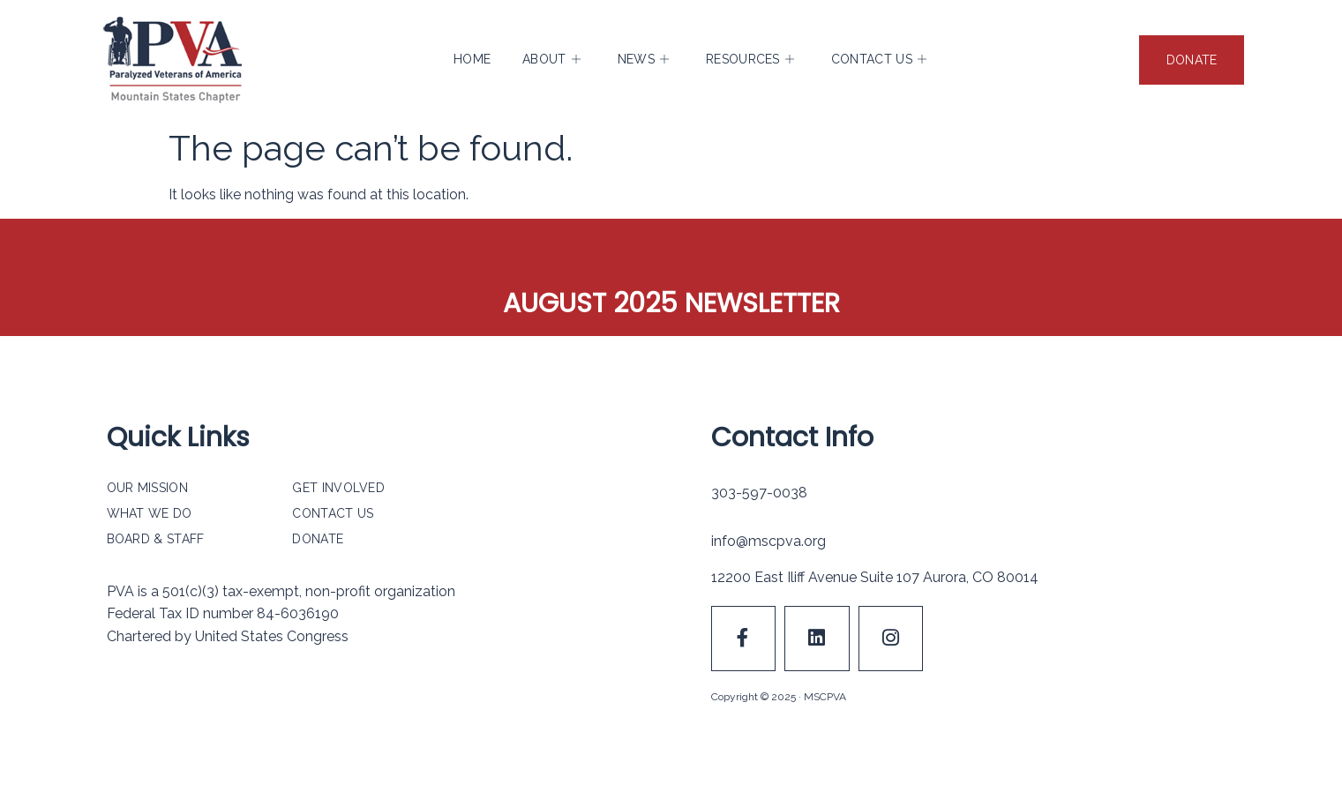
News (644, 60)
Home (472, 60)
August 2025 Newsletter (671, 303)
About (551, 60)
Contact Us (878, 60)
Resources (750, 60)
